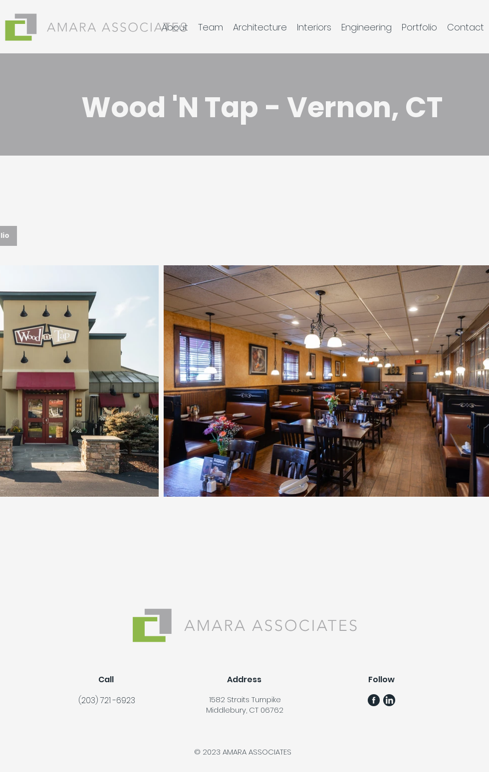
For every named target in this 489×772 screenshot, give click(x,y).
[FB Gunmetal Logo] (374, 700)
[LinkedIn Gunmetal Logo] (389, 700)
